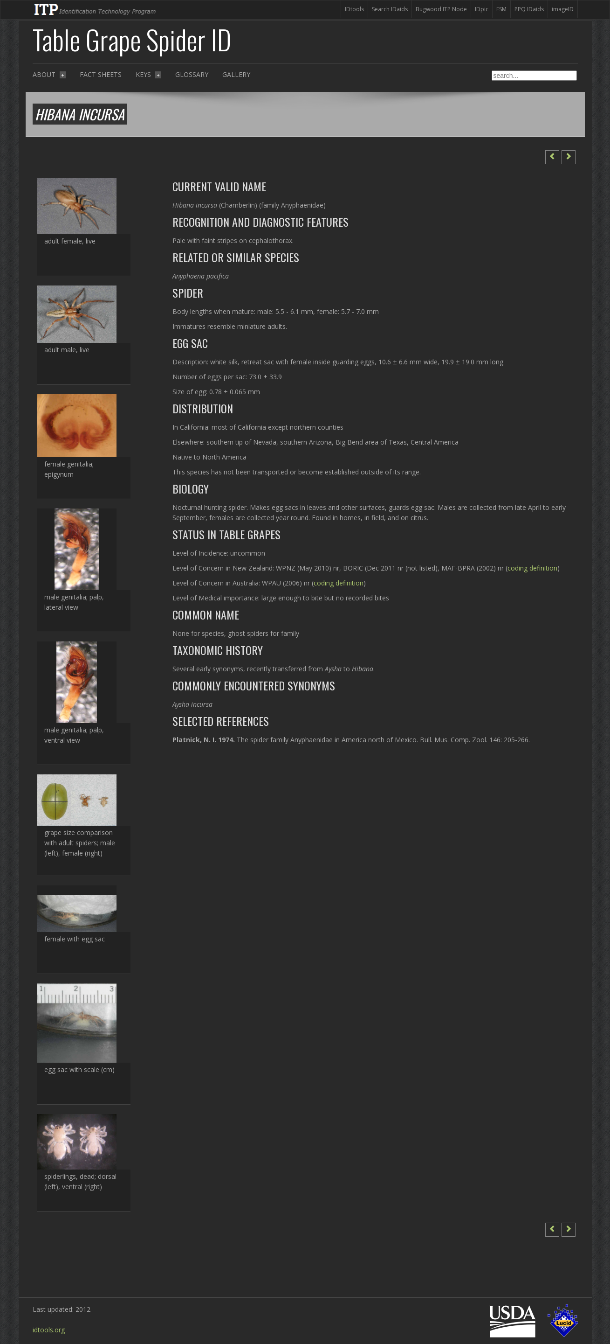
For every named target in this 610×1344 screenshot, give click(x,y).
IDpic (481, 9)
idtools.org (49, 1329)
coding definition (532, 568)
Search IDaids (390, 9)
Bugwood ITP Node (441, 9)
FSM (501, 9)
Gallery (236, 74)
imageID (563, 9)
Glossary (191, 74)
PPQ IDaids (529, 9)
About (49, 74)
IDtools (354, 9)
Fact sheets (101, 74)
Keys (148, 74)
